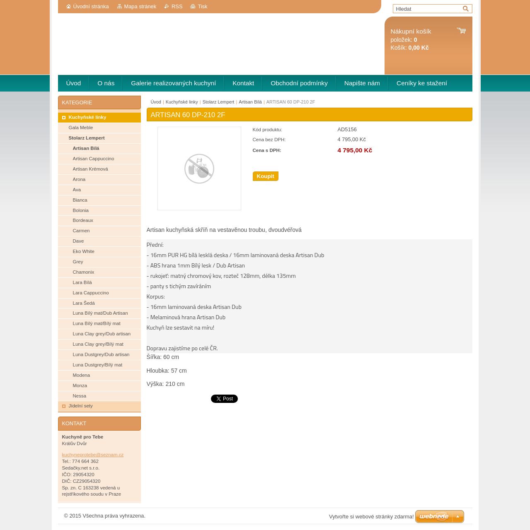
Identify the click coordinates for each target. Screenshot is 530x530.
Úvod (156, 101)
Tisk (202, 6)
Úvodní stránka (91, 6)
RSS (177, 6)
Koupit (265, 176)
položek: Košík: (411, 39)
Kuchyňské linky (182, 101)
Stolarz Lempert (219, 101)
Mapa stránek (140, 6)
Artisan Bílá (250, 101)
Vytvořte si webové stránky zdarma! (371, 516)
